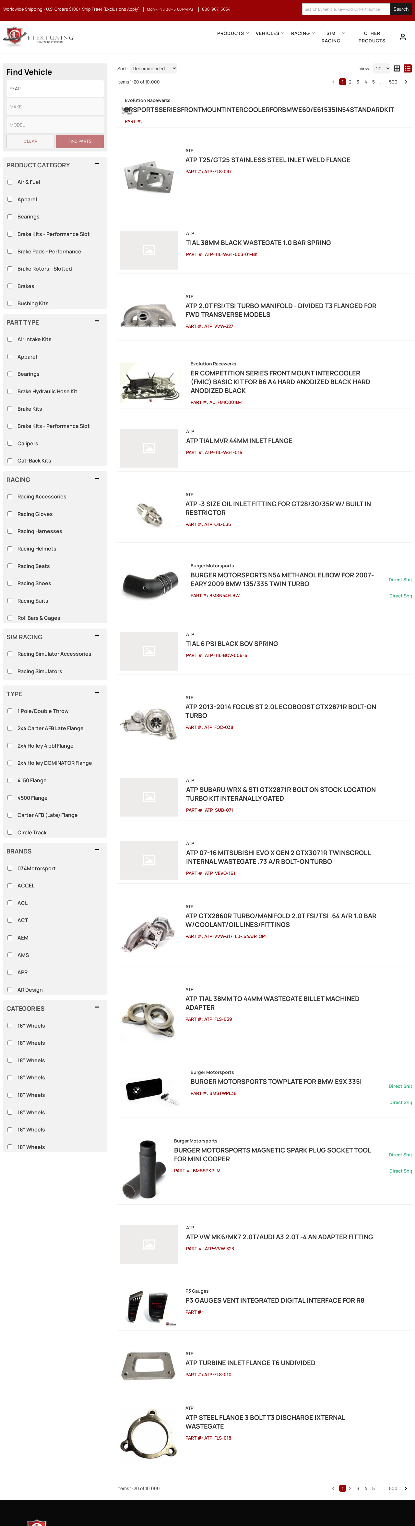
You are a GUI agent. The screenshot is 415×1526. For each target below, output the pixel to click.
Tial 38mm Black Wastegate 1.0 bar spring (245, 239)
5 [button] (373, 82)
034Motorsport (37, 868)
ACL (23, 903)
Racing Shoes (34, 583)
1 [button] (343, 82)
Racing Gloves (35, 514)
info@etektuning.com (67, 1442)
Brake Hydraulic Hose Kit (47, 391)
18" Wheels (31, 1025)
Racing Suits (33, 600)
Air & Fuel (29, 181)
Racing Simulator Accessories (54, 653)
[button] (357, 9)
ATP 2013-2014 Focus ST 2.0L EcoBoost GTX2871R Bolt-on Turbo (280, 651)
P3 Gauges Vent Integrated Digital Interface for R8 (262, 1190)
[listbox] (55, 88)
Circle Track (32, 832)
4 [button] (365, 82)
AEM (23, 937)
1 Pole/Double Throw (43, 711)
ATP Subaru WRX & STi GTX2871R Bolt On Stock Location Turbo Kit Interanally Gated (285, 726)
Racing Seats (34, 566)
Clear (30, 141)
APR (23, 972)
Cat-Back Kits (34, 460)
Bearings (29, 373)
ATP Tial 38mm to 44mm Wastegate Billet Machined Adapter (275, 910)
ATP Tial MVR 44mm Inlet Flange (226, 411)
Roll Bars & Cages (39, 617)
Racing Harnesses (40, 531)
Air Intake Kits (35, 339)
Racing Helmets (37, 548)
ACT (23, 920)
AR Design (30, 989)
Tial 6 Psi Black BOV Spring (219, 596)
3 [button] (358, 82)
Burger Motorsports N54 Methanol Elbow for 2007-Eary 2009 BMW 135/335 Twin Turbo (290, 532)
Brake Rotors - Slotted (45, 268)
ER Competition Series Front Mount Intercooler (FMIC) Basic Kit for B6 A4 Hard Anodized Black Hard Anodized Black (292, 357)
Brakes (26, 286)
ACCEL (26, 885)
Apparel (27, 356)
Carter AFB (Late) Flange (48, 815)
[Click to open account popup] (401, 37)
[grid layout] (397, 68)
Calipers (28, 443)
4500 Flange (33, 797)
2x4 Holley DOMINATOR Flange (55, 762)
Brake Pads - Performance (49, 251)
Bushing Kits (33, 303)
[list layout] (408, 68)
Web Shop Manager (266, 1506)
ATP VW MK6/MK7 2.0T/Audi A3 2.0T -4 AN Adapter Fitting (267, 1135)
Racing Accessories (42, 496)
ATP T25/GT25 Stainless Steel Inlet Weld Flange (255, 168)
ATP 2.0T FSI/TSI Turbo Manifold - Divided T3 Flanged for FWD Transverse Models (276, 298)
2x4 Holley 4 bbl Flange (46, 745)
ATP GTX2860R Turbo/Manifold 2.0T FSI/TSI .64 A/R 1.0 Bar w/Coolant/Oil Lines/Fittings (268, 844)
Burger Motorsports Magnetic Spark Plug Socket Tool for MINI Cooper (286, 1054)
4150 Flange (32, 780)
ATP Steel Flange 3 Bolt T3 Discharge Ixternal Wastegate (273, 1295)
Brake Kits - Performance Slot (54, 425)
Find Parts (79, 141)
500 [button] (393, 82)
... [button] (382, 82)
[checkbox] (9, 1025)
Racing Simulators (40, 671)
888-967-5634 (60, 1419)
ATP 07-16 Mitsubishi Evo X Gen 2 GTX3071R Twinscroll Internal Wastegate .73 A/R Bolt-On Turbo (281, 785)
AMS (23, 955)
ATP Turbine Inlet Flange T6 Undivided (238, 1245)
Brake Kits (30, 408)
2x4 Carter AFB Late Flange (51, 728)
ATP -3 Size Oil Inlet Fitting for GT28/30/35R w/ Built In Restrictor (286, 466)
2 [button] (350, 82)
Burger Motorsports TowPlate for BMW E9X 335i (259, 981)
